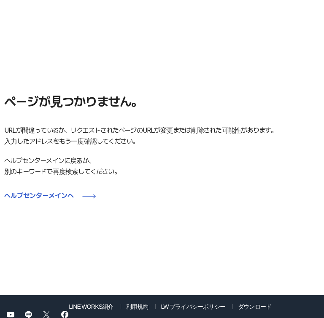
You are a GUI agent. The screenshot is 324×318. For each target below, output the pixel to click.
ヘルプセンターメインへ (39, 196)
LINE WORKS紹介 (91, 306)
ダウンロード (254, 306)
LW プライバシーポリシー (193, 306)
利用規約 (137, 306)
